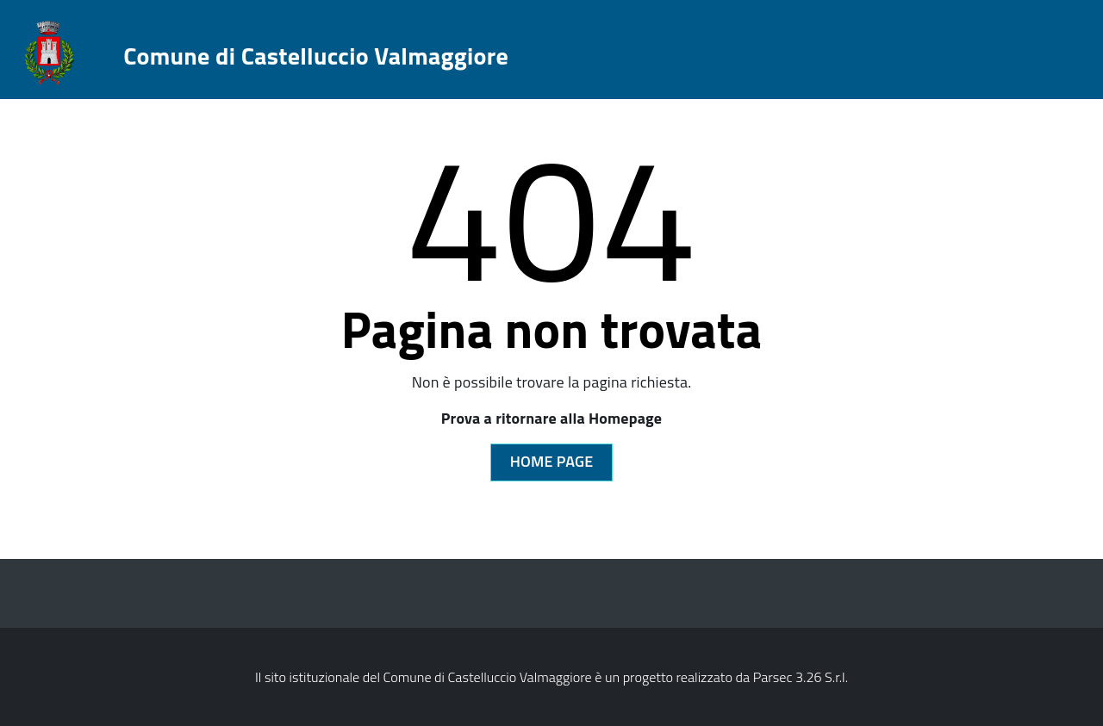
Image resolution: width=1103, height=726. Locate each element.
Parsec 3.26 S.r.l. (800, 677)
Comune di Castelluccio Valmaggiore (315, 56)
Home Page (552, 461)
